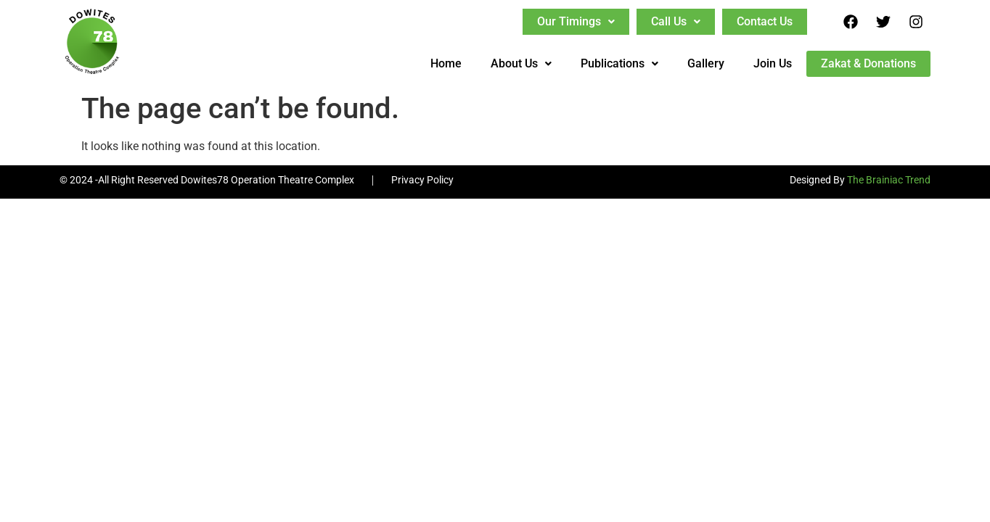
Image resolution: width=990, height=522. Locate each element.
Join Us (772, 63)
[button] (576, 22)
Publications (619, 63)
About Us (521, 63)
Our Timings (576, 21)
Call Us (675, 21)
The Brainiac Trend (888, 180)
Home (446, 63)
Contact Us (765, 21)
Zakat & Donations (868, 63)
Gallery (705, 63)
